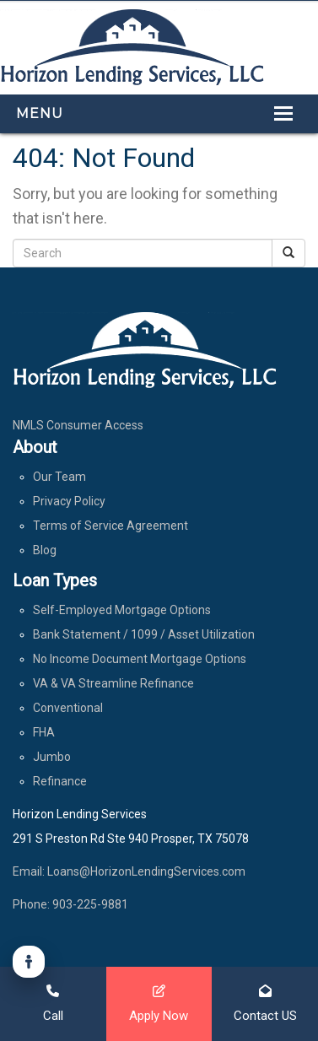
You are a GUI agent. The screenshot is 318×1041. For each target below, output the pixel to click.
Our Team (59, 476)
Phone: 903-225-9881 (70, 904)
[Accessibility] (29, 962)
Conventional (68, 708)
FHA (44, 732)
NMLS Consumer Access (78, 425)
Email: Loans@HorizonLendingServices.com (129, 871)
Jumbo (52, 756)
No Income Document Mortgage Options (139, 659)
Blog (45, 550)
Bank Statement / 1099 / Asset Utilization (144, 634)
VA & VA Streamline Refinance (113, 683)
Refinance (60, 781)
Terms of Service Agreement (110, 525)
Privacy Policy (69, 501)
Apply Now (158, 1003)
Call (53, 1003)
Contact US (265, 1003)
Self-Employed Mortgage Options (122, 610)
